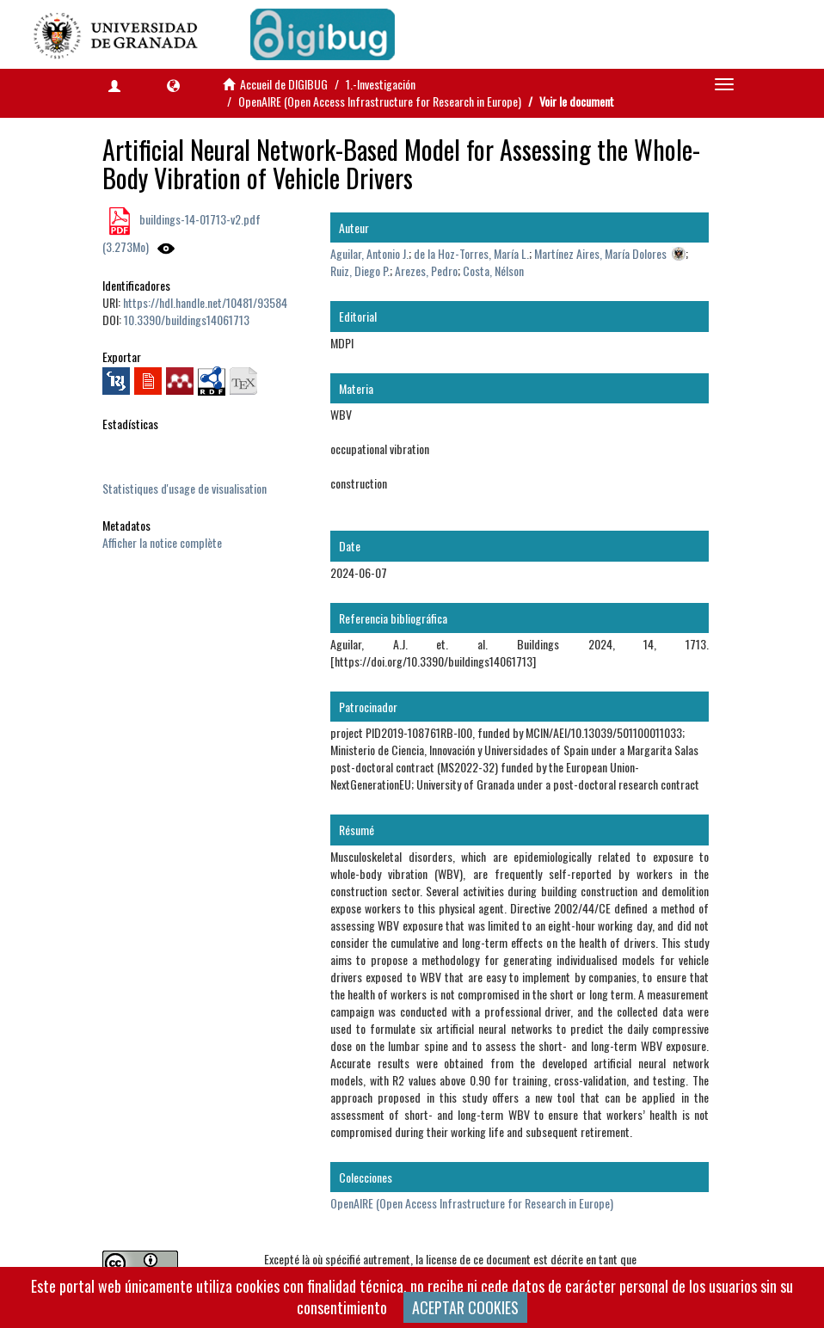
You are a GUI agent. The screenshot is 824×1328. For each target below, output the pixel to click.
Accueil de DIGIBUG (284, 84)
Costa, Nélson (493, 270)
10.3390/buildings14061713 (186, 319)
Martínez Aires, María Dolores (600, 253)
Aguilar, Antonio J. (369, 253)
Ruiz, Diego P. (360, 270)
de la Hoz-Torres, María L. (471, 253)
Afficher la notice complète (162, 542)
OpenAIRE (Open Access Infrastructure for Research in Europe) (379, 101)
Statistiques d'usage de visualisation (184, 488)
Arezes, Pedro (426, 270)
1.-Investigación (380, 84)
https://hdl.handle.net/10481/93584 (205, 302)
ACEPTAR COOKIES (465, 1307)
